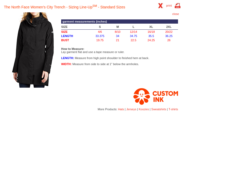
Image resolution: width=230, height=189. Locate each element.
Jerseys (131, 109)
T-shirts (173, 109)
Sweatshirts (158, 109)
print (169, 5)
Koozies (144, 109)
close (175, 13)
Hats (121, 109)
